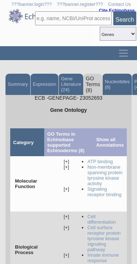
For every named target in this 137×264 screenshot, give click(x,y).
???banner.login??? (31, 4)
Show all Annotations (110, 142)
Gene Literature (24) (71, 84)
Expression (44, 84)
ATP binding (100, 161)
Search (124, 19)
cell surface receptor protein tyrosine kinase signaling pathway (104, 238)
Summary (18, 84)
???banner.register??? (80, 4)
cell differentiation (101, 219)
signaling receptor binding (104, 191)
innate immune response (103, 257)
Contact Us (119, 4)
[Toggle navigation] (123, 53)
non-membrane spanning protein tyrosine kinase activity (104, 175)
